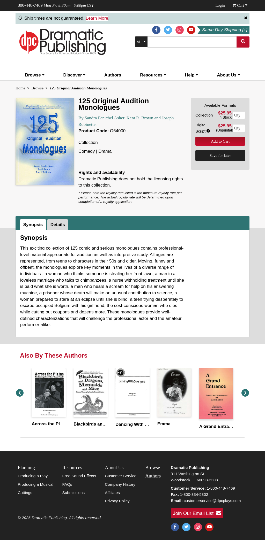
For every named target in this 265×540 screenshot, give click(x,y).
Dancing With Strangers (140, 424)
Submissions (73, 492)
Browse (34, 75)
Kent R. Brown (140, 117)
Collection (204, 115)
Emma (164, 423)
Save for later (220, 155)
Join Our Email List (197, 513)
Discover (74, 75)
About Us (228, 75)
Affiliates (112, 492)
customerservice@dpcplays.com (212, 500)
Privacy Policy (117, 501)
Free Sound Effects (79, 476)
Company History (120, 484)
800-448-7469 (30, 5)
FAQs (67, 484)
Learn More (97, 18)
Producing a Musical (36, 484)
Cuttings (25, 492)
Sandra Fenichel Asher (104, 117)
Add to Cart (220, 141)
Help (191, 75)
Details (57, 224)
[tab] (33, 224)
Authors (112, 75)
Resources (153, 75)
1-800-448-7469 (221, 488)
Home (20, 88)
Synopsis (33, 224)
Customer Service (120, 476)
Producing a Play (33, 476)
